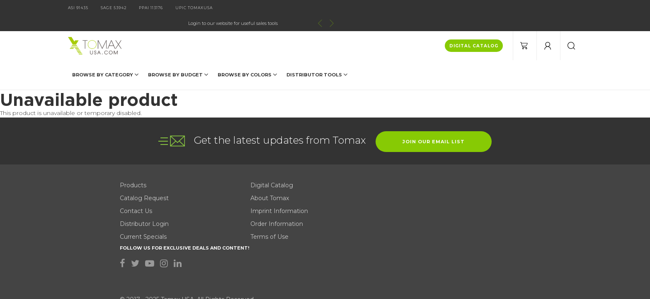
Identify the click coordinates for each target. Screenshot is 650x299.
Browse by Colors (247, 59)
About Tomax (246, 153)
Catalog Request (144, 153)
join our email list (433, 96)
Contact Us (136, 165)
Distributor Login (144, 178)
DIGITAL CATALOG (473, 30)
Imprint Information (255, 165)
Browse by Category (105, 59)
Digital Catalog (248, 140)
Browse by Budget (178, 59)
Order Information (253, 178)
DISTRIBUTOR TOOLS (316, 59)
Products (133, 140)
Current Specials (143, 191)
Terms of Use (246, 191)
